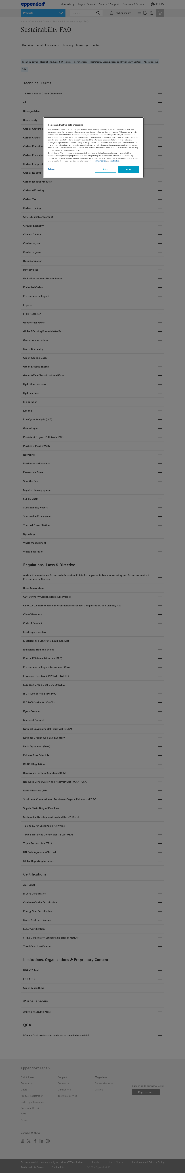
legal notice (114, 161)
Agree (128, 169)
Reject (105, 169)
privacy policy (100, 161)
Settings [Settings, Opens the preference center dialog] (51, 169)
